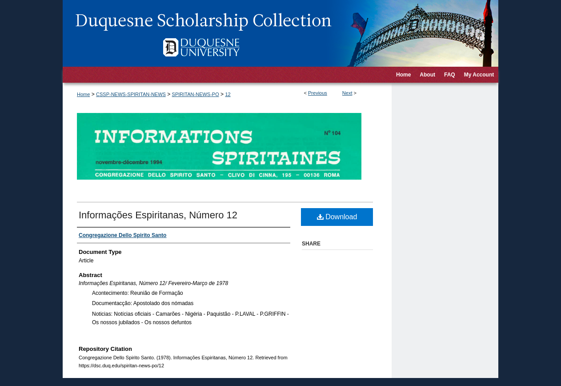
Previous (317, 93)
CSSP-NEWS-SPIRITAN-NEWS (131, 94)
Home (83, 94)
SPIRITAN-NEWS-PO (195, 94)
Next (347, 93)
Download (337, 217)
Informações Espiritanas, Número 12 (158, 215)
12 (227, 94)
